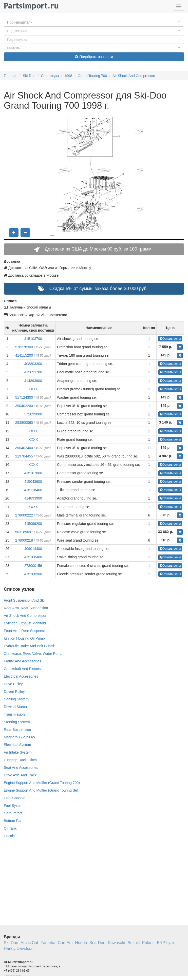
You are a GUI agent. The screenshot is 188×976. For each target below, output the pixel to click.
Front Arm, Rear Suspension (26, 631)
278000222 (24, 515)
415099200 (33, 524)
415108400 (33, 557)
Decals (9, 836)
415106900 (33, 574)
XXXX (33, 389)
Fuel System (14, 805)
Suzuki (133, 943)
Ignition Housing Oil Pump (24, 638)
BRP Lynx (166, 943)
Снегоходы (50, 76)
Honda (81, 943)
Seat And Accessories (21, 768)
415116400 (33, 490)
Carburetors (13, 813)
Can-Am (65, 943)
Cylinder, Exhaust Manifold (25, 623)
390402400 (24, 448)
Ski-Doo (29, 76)
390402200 (24, 406)
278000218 (24, 540)
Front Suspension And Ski (24, 600)
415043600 (33, 482)
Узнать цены (170, 338)
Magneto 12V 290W (19, 737)
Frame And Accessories (22, 661)
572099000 (33, 414)
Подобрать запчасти (94, 57)
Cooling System (16, 699)
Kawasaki (116, 943)
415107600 (33, 473)
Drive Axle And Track (20, 775)
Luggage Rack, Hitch (20, 760)
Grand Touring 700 (92, 76)
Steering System (17, 722)
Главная (10, 76)
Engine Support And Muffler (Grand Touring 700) (42, 783)
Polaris (148, 943)
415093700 (33, 372)
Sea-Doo (97, 943)
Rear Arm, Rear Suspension (26, 608)
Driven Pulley (14, 692)
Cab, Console (14, 798)
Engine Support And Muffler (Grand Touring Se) (41, 790)
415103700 (33, 339)
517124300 (24, 397)
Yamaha (48, 943)
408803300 (33, 364)
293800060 (24, 422)
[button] (94, 22)
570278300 (24, 347)
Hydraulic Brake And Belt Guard (29, 646)
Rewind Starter (15, 707)
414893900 (33, 381)
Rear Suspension (17, 730)
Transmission (14, 714)
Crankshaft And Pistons (22, 669)
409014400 (33, 549)
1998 (68, 76)
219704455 (24, 456)
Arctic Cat (29, 943)
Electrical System (17, 745)
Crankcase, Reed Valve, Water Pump (33, 654)
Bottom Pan (13, 821)
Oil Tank (10, 828)
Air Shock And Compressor (133, 76)
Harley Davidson (18, 948)
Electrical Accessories (21, 676)
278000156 (33, 566)
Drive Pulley (13, 684)
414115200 (24, 355)
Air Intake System (18, 752)
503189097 (24, 532)
